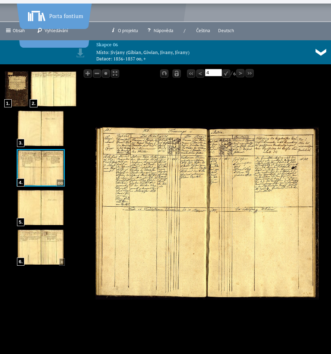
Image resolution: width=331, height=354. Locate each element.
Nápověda (159, 30)
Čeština (203, 31)
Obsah (15, 30)
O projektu (124, 30)
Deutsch (226, 31)
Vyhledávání (52, 30)
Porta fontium (55, 14)
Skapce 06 (107, 44)
